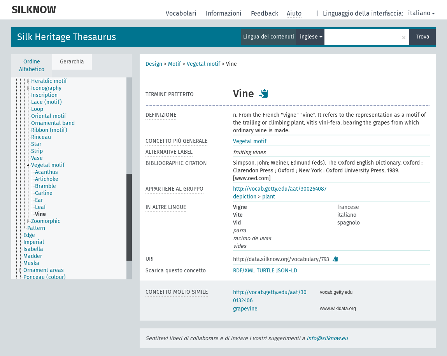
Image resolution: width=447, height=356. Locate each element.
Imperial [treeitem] (33, 242)
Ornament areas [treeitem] (43, 270)
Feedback (265, 13)
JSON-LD (286, 270)
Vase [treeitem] (37, 158)
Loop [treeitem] (37, 109)
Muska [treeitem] (31, 263)
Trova (422, 36)
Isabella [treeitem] (33, 249)
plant (268, 196)
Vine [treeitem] (40, 214)
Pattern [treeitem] (36, 228)
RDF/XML (244, 270)
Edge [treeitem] (29, 235)
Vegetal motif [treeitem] (48, 165)
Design (153, 64)
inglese (311, 36)
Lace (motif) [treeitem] (46, 102)
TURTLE (265, 270)
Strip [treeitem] (37, 151)
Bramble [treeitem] (45, 186)
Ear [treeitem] (39, 200)
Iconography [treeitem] (46, 88)
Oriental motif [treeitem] (48, 116)
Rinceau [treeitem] (41, 137)
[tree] (71, 178)
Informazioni (224, 13)
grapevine (245, 308)
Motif (174, 64)
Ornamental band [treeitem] (53, 123)
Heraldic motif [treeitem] (49, 81)
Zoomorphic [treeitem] (45, 221)
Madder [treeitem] (32, 256)
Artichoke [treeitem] (46, 179)
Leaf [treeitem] (40, 207)
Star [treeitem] (36, 144)
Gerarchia (72, 61)
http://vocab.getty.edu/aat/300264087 (279, 189)
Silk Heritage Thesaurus (66, 37)
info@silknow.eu (327, 338)
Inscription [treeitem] (44, 95)
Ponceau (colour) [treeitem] (44, 277)
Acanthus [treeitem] (46, 172)
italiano (421, 13)
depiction (244, 196)
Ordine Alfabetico (31, 65)
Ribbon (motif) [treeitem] (49, 130)
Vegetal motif (203, 64)
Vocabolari (182, 13)
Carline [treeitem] (44, 193)
